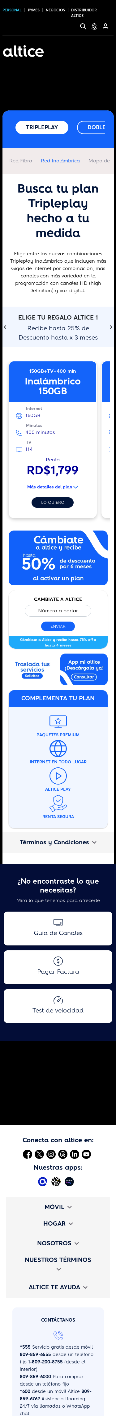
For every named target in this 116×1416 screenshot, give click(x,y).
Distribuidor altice (84, 13)
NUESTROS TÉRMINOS (58, 1264)
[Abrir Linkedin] (74, 1154)
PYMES (34, 10)
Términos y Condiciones (58, 842)
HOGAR (58, 1223)
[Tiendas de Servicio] (96, 26)
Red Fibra (20, 160)
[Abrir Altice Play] (70, 1181)
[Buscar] (85, 26)
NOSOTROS (58, 1243)
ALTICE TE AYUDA (58, 1287)
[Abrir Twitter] (39, 1154)
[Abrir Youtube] (86, 1154)
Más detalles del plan (52, 487)
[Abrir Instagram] (51, 1154)
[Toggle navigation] (105, 51)
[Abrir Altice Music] (56, 1181)
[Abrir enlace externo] (32, 671)
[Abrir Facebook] (27, 1154)
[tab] (58, 842)
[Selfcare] (108, 26)
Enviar (58, 626)
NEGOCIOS (55, 10)
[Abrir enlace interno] (58, 560)
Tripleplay (42, 127)
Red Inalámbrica (60, 160)
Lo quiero (52, 502)
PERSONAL (12, 10)
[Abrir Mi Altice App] (43, 1181)
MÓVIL (58, 1207)
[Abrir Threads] (62, 1154)
